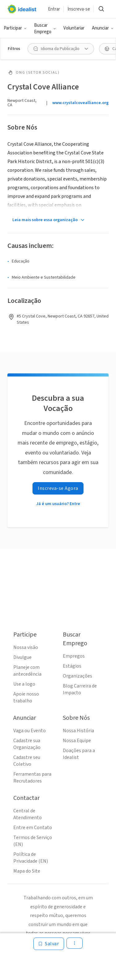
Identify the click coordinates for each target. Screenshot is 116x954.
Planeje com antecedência (27, 671)
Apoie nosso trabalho (26, 697)
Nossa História (78, 730)
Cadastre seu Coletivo (26, 761)
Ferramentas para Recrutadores (32, 777)
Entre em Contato (32, 827)
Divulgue (22, 657)
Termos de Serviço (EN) (32, 841)
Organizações (77, 676)
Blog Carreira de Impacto (80, 689)
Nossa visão (25, 647)
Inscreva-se (78, 9)
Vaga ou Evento (29, 730)
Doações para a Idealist (79, 754)
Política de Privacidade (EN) (30, 858)
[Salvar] (48, 944)
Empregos (74, 656)
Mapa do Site (26, 871)
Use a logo (24, 684)
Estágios (72, 666)
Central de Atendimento (27, 814)
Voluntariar (73, 28)
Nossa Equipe (77, 740)
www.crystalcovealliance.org (80, 103)
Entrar (54, 9)
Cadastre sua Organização (27, 744)
